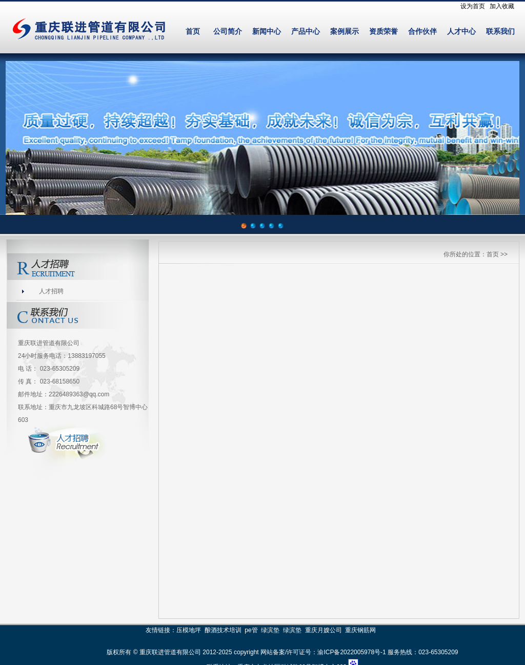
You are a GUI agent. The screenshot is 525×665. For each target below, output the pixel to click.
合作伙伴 (422, 31)
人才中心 (461, 31)
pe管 (251, 630)
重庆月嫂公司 (323, 630)
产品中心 (305, 31)
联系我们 (500, 31)
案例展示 (344, 31)
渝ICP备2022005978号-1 (351, 652)
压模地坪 (188, 630)
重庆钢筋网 (360, 630)
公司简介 (227, 31)
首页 (193, 31)
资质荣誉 (383, 31)
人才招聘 (51, 291)
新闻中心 (266, 31)
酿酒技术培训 (223, 630)
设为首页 (472, 6)
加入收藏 (502, 6)
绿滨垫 (270, 630)
